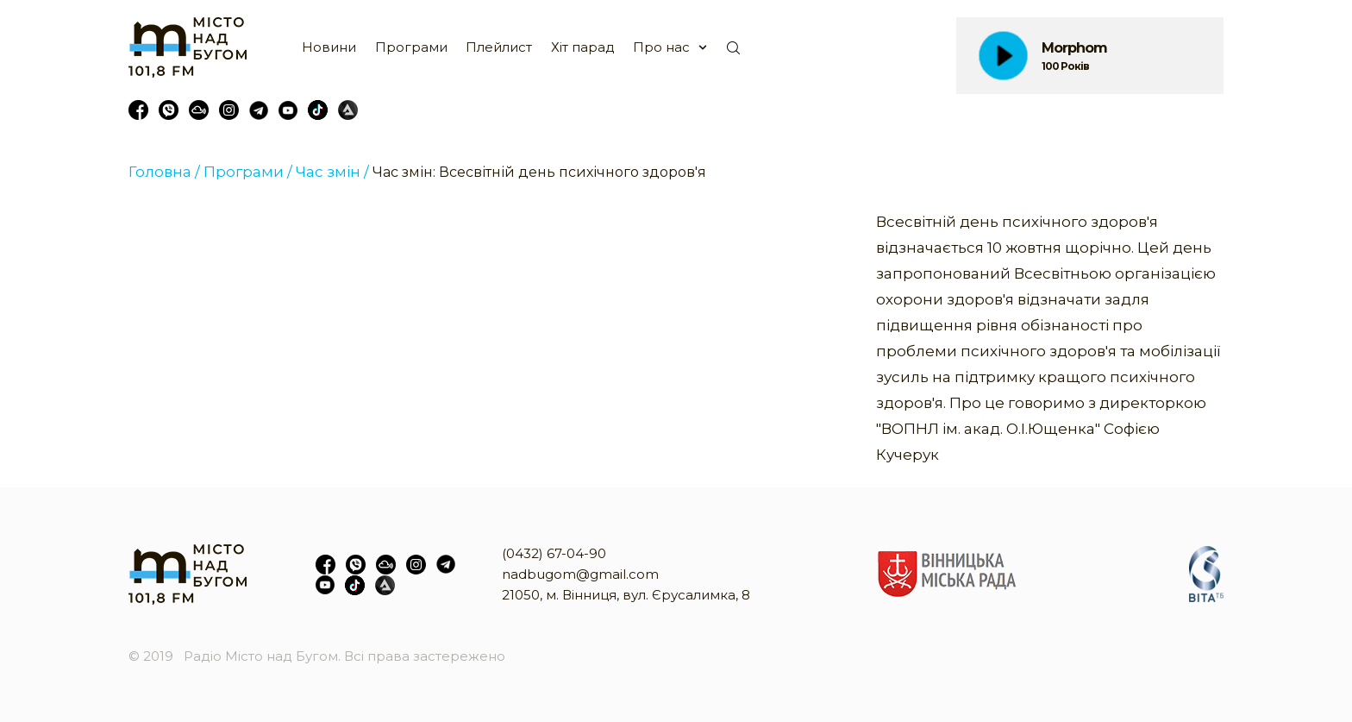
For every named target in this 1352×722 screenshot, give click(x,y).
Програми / (247, 171)
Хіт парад (583, 47)
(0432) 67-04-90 (554, 553)
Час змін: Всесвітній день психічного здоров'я (539, 172)
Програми (411, 47)
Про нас (661, 47)
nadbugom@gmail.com (580, 574)
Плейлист (499, 47)
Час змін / (332, 171)
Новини (329, 47)
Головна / (164, 171)
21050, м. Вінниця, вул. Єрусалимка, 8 (626, 595)
